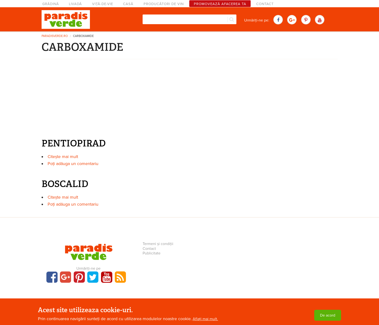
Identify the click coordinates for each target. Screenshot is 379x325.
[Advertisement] (189, 100)
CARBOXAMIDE (83, 36)
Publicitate (151, 253)
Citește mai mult (63, 156)
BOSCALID (65, 184)
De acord (327, 315)
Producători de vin (164, 4)
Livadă (75, 4)
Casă (128, 4)
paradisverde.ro (55, 36)
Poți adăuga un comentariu (73, 163)
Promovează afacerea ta (220, 4)
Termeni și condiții (158, 243)
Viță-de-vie (102, 4)
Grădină (50, 4)
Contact (265, 4)
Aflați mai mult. (205, 319)
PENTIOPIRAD (74, 143)
